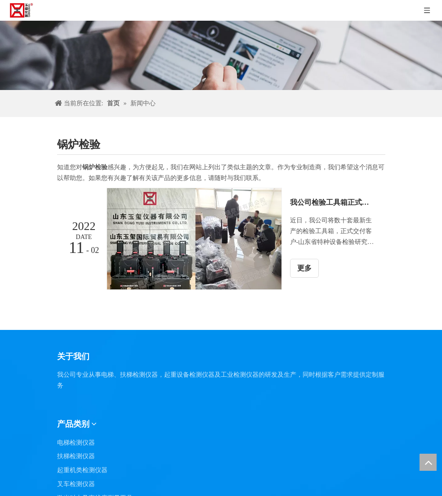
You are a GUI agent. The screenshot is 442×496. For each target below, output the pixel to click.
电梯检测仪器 (76, 442)
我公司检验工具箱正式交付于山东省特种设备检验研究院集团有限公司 (332, 202)
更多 (304, 268)
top (428, 462)
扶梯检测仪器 (76, 456)
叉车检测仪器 (76, 484)
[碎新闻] (221, 55)
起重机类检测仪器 (82, 470)
